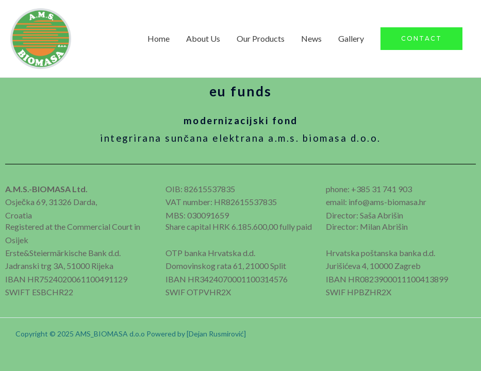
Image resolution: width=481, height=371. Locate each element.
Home (158, 38)
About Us (203, 38)
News (311, 38)
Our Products (261, 38)
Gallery (351, 38)
